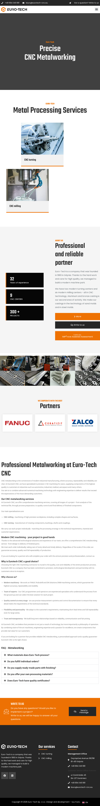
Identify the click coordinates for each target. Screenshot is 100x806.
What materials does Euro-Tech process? (28, 655)
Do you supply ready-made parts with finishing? (31, 667)
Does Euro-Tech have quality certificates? (28, 680)
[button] (97, 9)
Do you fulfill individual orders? (23, 661)
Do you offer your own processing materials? (30, 674)
